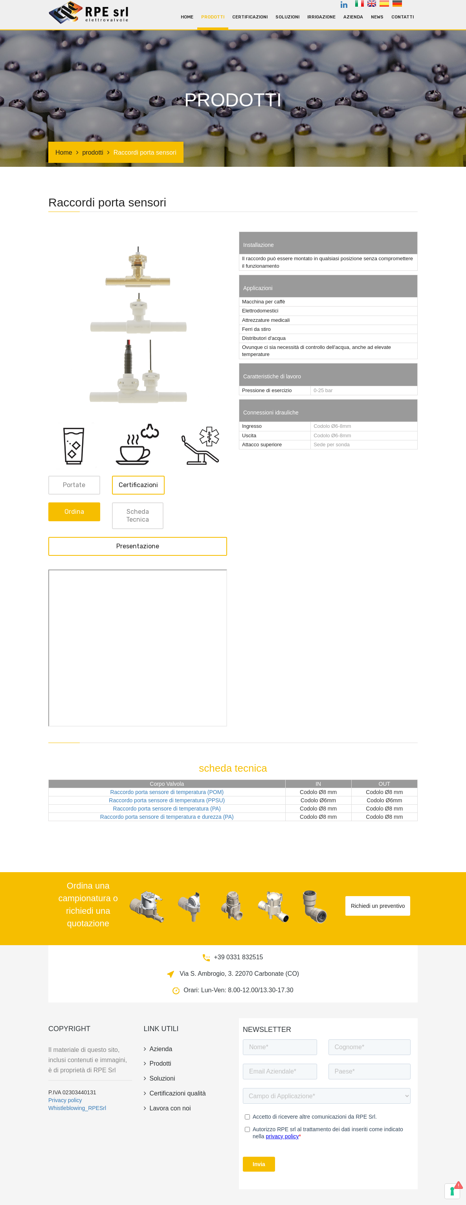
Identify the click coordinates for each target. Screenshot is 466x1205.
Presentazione (137, 546)
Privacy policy (65, 1100)
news (377, 17)
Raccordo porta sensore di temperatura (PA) (167, 808)
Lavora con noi (167, 1108)
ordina (74, 511)
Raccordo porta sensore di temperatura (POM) (167, 792)
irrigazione (321, 17)
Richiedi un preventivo (378, 906)
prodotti (212, 17)
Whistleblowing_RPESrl (77, 1108)
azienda (353, 17)
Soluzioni (287, 17)
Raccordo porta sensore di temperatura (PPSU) (167, 800)
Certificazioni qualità (175, 1093)
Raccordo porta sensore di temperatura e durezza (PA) (167, 817)
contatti (402, 17)
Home (187, 17)
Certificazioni (250, 17)
